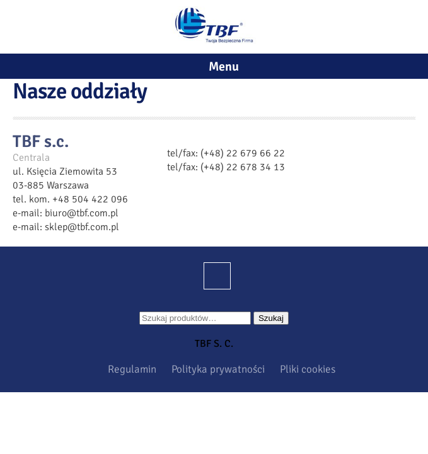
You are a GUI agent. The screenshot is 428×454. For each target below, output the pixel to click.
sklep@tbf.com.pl (82, 227)
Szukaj (271, 318)
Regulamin (132, 369)
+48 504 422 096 (90, 199)
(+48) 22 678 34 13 (242, 167)
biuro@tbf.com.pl (82, 213)
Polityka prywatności (218, 369)
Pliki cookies (307, 369)
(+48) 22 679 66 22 (242, 153)
